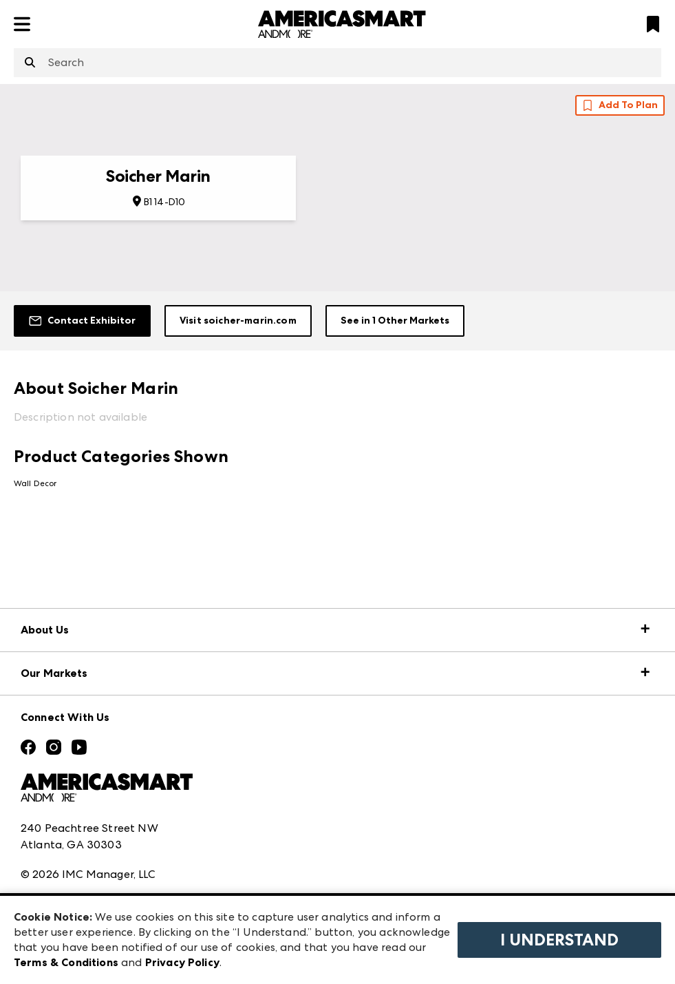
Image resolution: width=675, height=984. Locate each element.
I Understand (559, 940)
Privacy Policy (182, 962)
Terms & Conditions (66, 962)
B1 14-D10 (164, 201)
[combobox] (337, 62)
